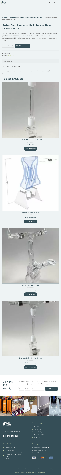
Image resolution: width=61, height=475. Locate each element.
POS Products (13, 17)
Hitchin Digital (49, 469)
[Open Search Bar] (54, 2)
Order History (37, 429)
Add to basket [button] (30, 221)
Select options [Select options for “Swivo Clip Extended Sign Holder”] (30, 149)
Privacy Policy (42, 472)
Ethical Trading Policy (40, 434)
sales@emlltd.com (11, 447)
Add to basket (22, 45)
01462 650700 (10, 450)
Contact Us (37, 437)
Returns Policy (38, 432)
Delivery (17, 472)
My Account (37, 426)
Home (4, 17)
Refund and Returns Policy (29, 472)
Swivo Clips (38, 17)
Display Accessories (26, 17)
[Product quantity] (8, 46)
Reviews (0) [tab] (8, 61)
